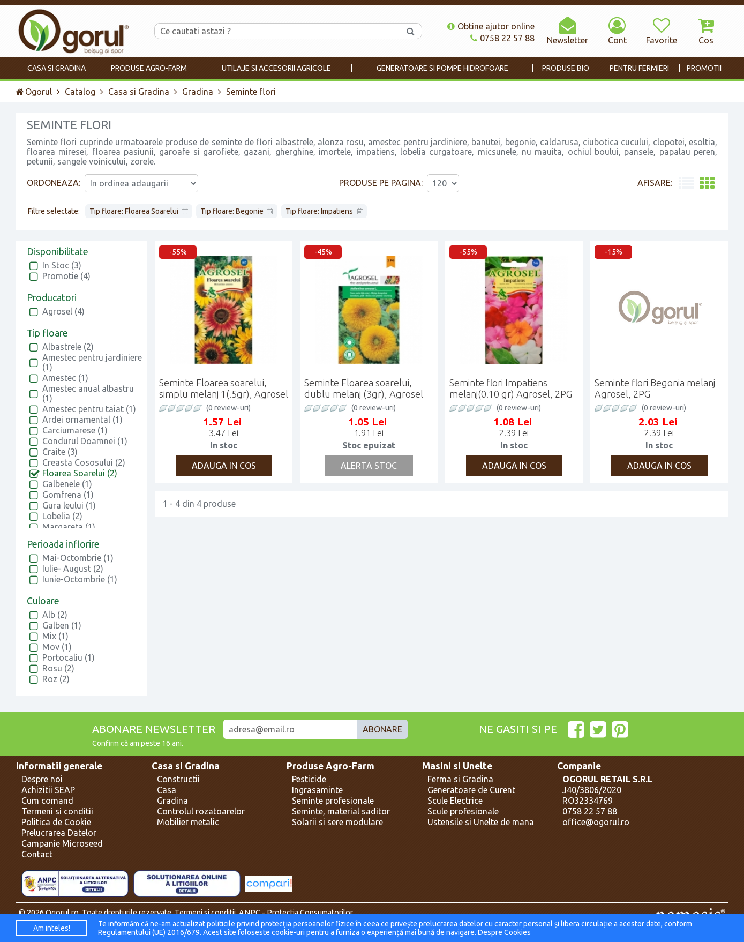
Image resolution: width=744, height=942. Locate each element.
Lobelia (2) (62, 516)
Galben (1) (61, 625)
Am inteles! (51, 928)
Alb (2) (54, 614)
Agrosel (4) (63, 311)
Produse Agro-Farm (330, 766)
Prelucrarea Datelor (58, 833)
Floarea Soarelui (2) (79, 473)
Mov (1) (57, 647)
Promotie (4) (66, 276)
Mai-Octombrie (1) (78, 558)
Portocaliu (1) (68, 657)
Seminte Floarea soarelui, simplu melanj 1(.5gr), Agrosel (223, 388)
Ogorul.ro (62, 912)
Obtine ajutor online (491, 26)
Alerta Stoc (369, 465)
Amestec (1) (65, 378)
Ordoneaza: (53, 183)
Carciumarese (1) (75, 430)
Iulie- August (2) (72, 568)
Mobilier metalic (188, 822)
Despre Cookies (504, 932)
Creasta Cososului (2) (83, 462)
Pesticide (309, 779)
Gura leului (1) (69, 505)
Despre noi (42, 779)
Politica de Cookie (56, 822)
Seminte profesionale (333, 800)
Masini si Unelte (457, 766)
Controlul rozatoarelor (201, 811)
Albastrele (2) (68, 347)
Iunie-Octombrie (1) (79, 579)
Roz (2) (56, 679)
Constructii (178, 779)
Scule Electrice (455, 800)
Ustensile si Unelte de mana (480, 822)
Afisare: (654, 183)
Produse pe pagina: (381, 183)
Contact (36, 854)
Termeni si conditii (57, 811)
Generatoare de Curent (471, 790)
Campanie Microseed (62, 843)
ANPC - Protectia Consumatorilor (296, 912)
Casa (166, 790)
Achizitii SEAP (48, 790)
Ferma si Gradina (460, 779)
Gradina (197, 91)
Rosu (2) (58, 668)
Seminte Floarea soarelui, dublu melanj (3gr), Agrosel (363, 388)
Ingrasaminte (317, 790)
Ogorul (34, 91)
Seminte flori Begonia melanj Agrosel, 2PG (655, 388)
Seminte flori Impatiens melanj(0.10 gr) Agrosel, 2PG (510, 388)
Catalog (80, 91)
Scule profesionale (463, 811)
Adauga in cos (224, 465)
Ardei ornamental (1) (82, 419)
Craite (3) (60, 452)
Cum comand (47, 800)
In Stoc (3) (61, 265)
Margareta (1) (68, 527)
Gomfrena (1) (68, 494)
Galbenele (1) (67, 484)
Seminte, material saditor (341, 811)
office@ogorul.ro (595, 822)
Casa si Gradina (138, 91)
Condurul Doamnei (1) (84, 441)
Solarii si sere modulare (337, 822)
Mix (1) (55, 636)
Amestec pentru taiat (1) (89, 409)
